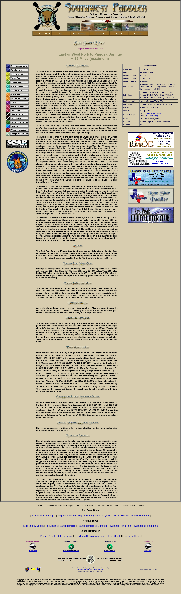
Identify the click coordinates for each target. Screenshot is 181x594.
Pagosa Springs (152, 116)
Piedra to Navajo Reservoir (90, 536)
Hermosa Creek (132, 536)
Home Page (33, 550)
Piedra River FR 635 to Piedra (56, 536)
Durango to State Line (146, 526)
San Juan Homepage (43, 515)
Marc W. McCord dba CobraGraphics (90, 569)
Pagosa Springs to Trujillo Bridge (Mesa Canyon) (83, 515)
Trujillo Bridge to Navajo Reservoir (131, 515)
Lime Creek (114, 536)
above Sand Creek (153, 113)
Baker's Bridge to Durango (93, 526)
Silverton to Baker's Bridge (61, 526)
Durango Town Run (120, 526)
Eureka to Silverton (33, 526)
